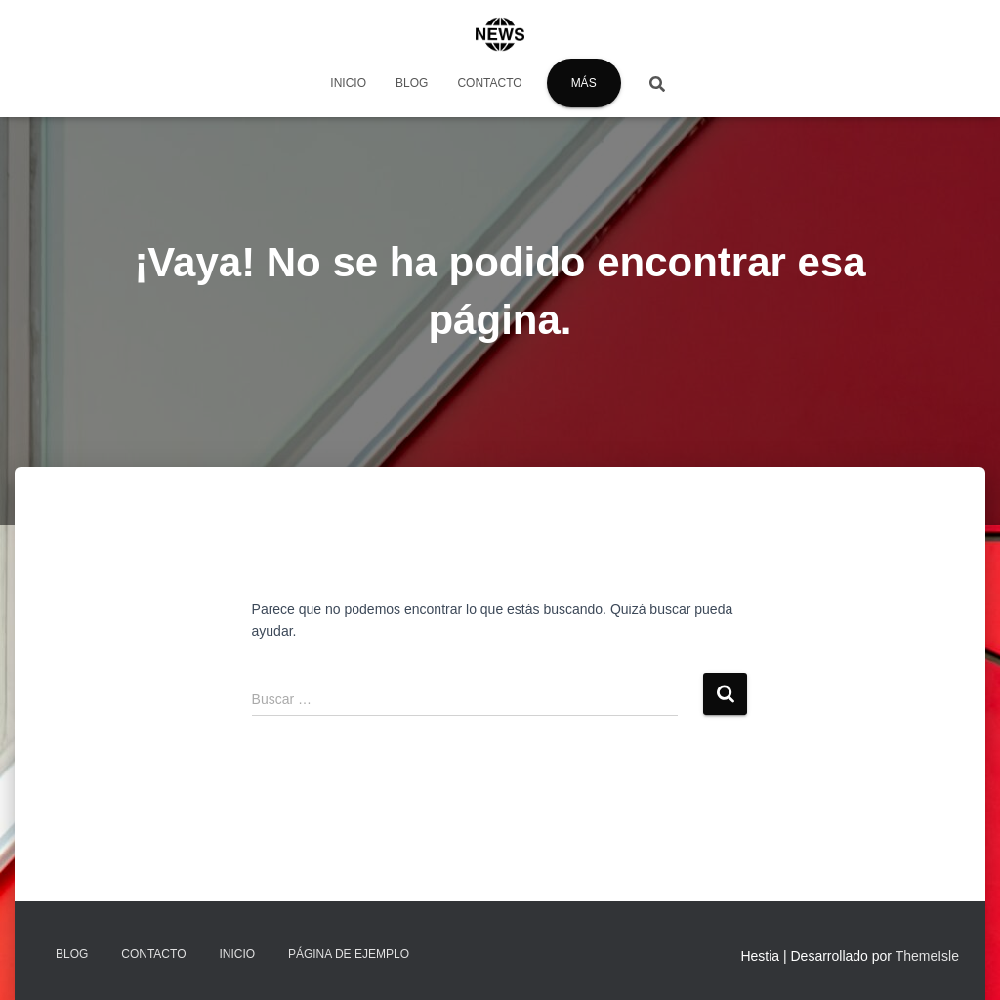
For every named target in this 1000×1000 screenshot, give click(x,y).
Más (584, 83)
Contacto (489, 83)
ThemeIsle (927, 956)
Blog (412, 83)
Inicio (348, 83)
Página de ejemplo (348, 954)
